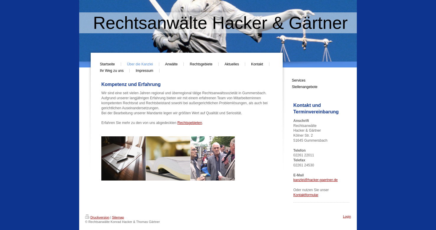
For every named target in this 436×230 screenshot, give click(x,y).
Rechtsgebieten (190, 123)
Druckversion (97, 217)
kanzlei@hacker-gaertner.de (315, 180)
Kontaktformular (305, 195)
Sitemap (118, 217)
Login (347, 216)
